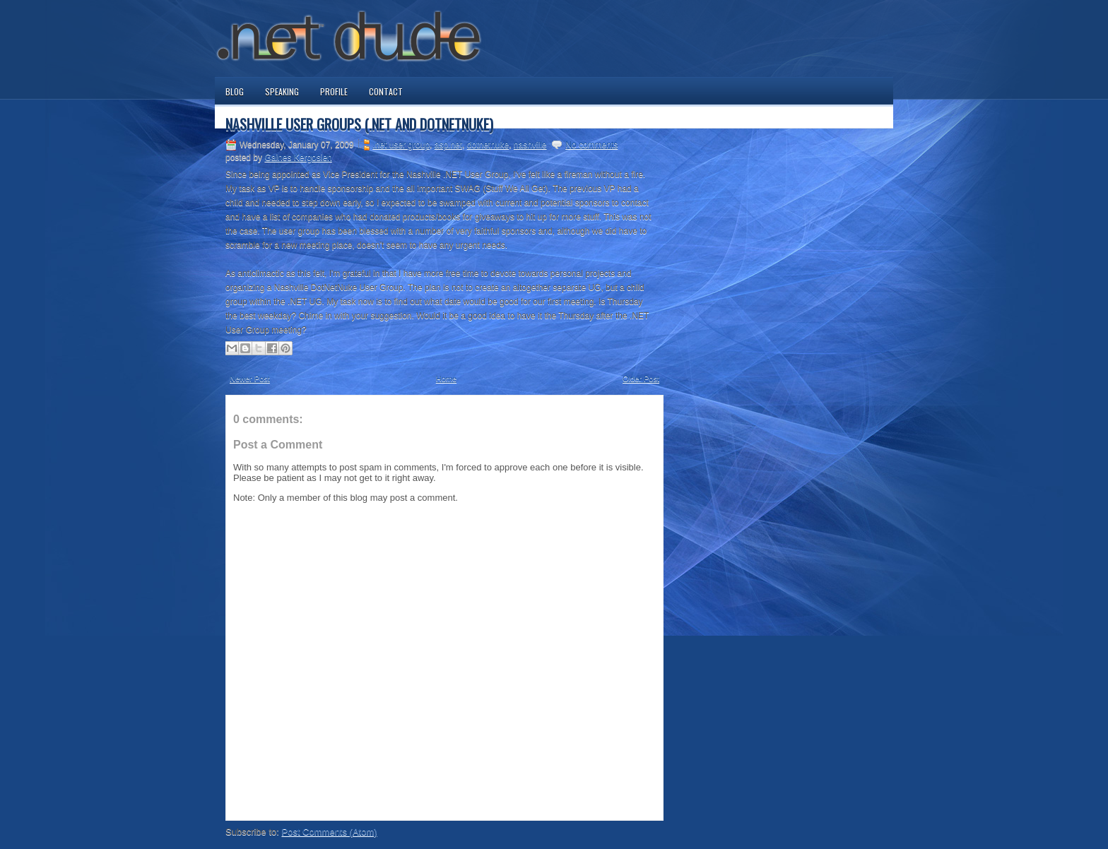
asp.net (448, 145)
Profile (334, 91)
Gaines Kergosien (297, 157)
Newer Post (250, 378)
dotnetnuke (488, 145)
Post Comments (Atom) (329, 831)
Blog (234, 91)
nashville (530, 145)
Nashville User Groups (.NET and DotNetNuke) (359, 124)
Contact (386, 91)
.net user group (401, 145)
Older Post (641, 378)
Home (446, 378)
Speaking (282, 91)
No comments (591, 145)
